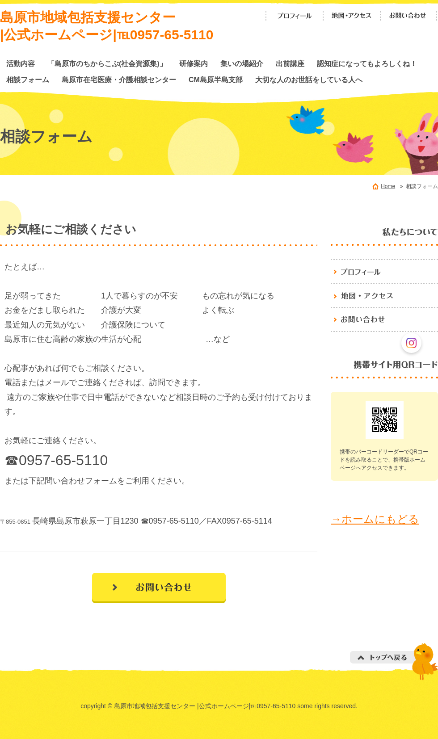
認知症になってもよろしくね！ (367, 63)
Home (388, 186)
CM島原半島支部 (216, 80)
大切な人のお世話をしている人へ (308, 80)
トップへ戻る (394, 661)
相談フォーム (27, 80)
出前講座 (290, 63)
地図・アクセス (352, 16)
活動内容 (20, 63)
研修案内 (193, 63)
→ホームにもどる (375, 519)
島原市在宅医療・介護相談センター (119, 80)
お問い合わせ (409, 16)
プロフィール (294, 16)
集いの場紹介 (241, 63)
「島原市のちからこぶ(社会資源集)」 (107, 63)
